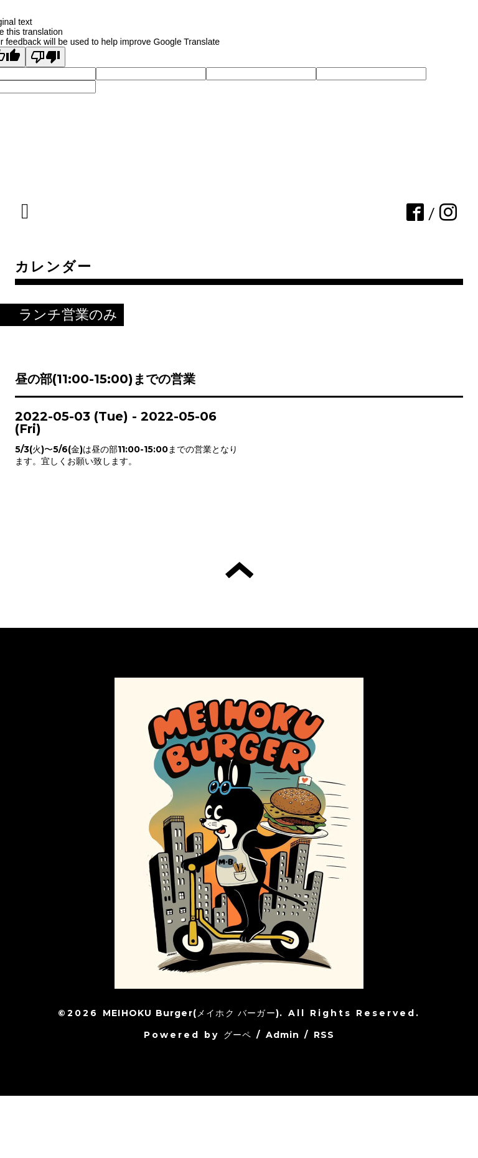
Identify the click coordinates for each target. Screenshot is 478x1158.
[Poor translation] (45, 57)
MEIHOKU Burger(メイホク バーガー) (191, 1013)
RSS (324, 1034)
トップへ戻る (239, 570)
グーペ (237, 1034)
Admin (283, 1034)
